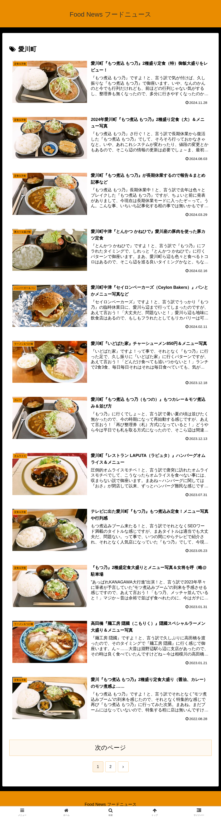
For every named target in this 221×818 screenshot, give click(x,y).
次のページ (110, 747)
